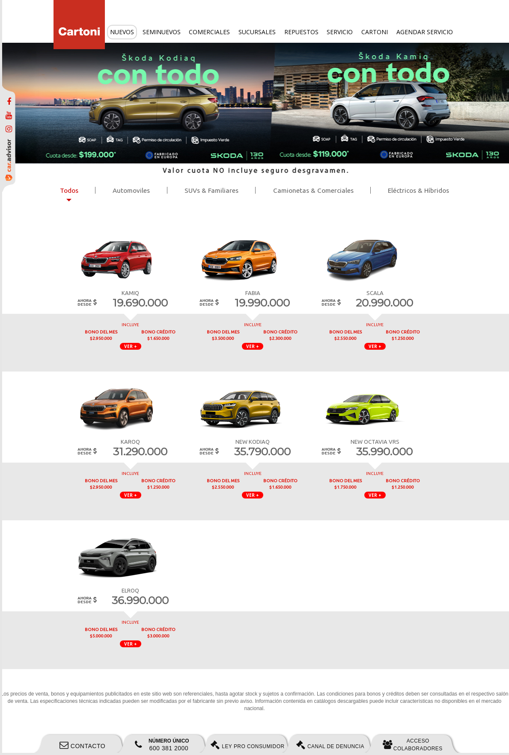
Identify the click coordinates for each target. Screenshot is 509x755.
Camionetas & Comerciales (313, 190)
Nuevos (122, 32)
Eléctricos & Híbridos (418, 190)
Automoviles (131, 190)
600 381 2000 (162, 745)
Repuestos (301, 32)
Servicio (340, 32)
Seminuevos (162, 32)
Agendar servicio (424, 32)
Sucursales (257, 32)
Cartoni (374, 32)
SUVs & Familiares (211, 190)
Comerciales (209, 32)
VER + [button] (130, 346)
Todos (69, 190)
